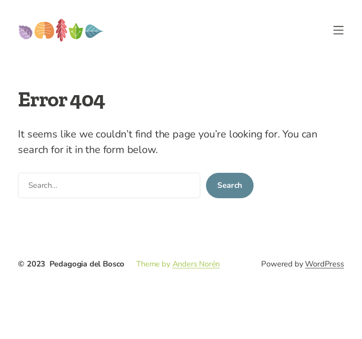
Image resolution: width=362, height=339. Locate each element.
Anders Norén (196, 263)
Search (229, 185)
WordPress (324, 263)
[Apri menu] (338, 30)
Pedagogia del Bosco (87, 263)
